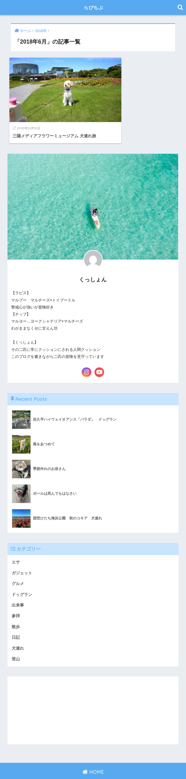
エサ (16, 549)
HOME (93, 760)
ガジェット (22, 560)
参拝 (16, 603)
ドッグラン (22, 581)
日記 (16, 625)
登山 (16, 646)
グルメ (18, 571)
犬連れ (18, 635)
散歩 (16, 614)
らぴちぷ (93, 7)
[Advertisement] (93, 698)
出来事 (18, 592)
